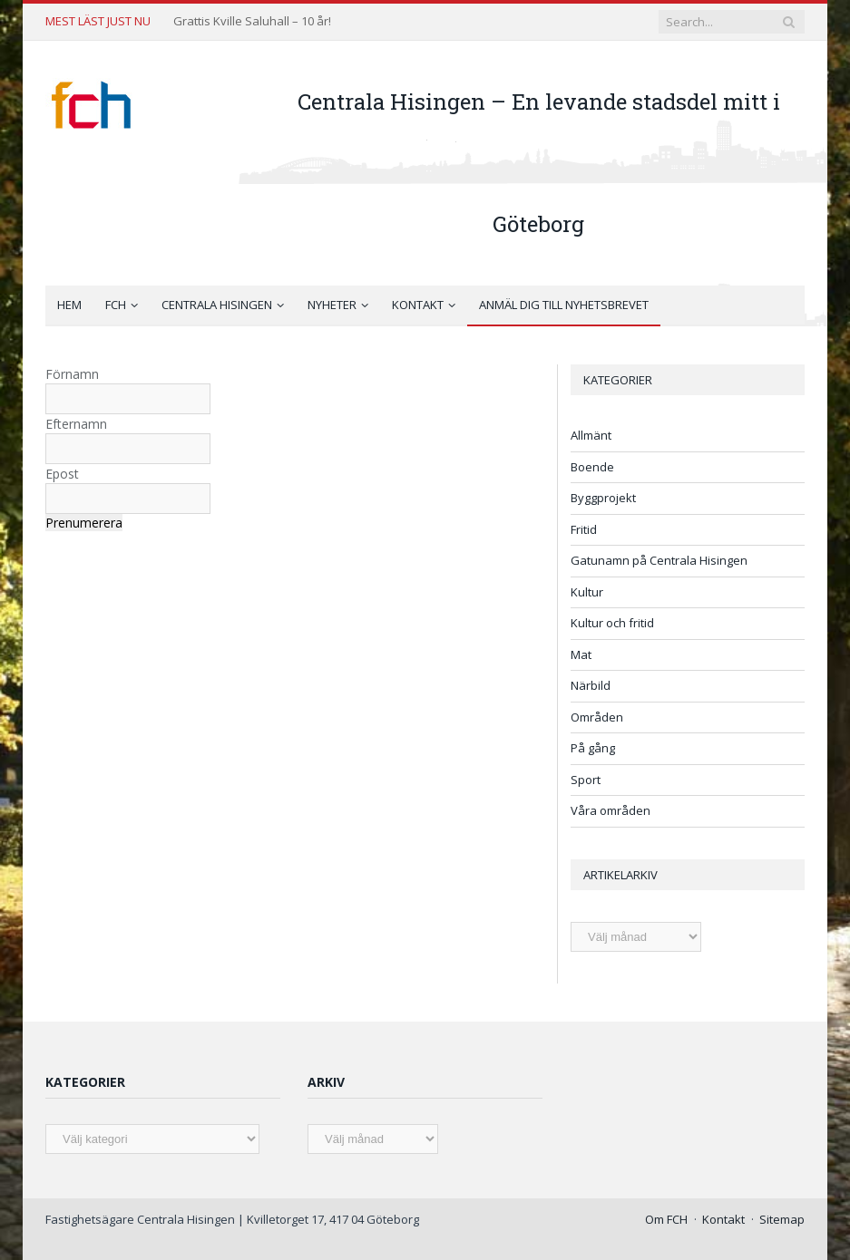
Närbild (591, 685)
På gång (593, 748)
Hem (69, 304)
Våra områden (610, 810)
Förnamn (72, 374)
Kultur (587, 592)
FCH (115, 304)
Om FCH (666, 1219)
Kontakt (418, 304)
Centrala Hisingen (216, 304)
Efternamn (76, 423)
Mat (581, 654)
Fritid (584, 529)
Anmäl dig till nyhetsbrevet (564, 304)
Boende (592, 467)
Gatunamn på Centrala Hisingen (659, 560)
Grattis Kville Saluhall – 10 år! (252, 21)
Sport (586, 779)
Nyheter (332, 304)
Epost (62, 473)
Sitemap (782, 1219)
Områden (597, 717)
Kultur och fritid (612, 623)
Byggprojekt (603, 497)
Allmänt (591, 435)
